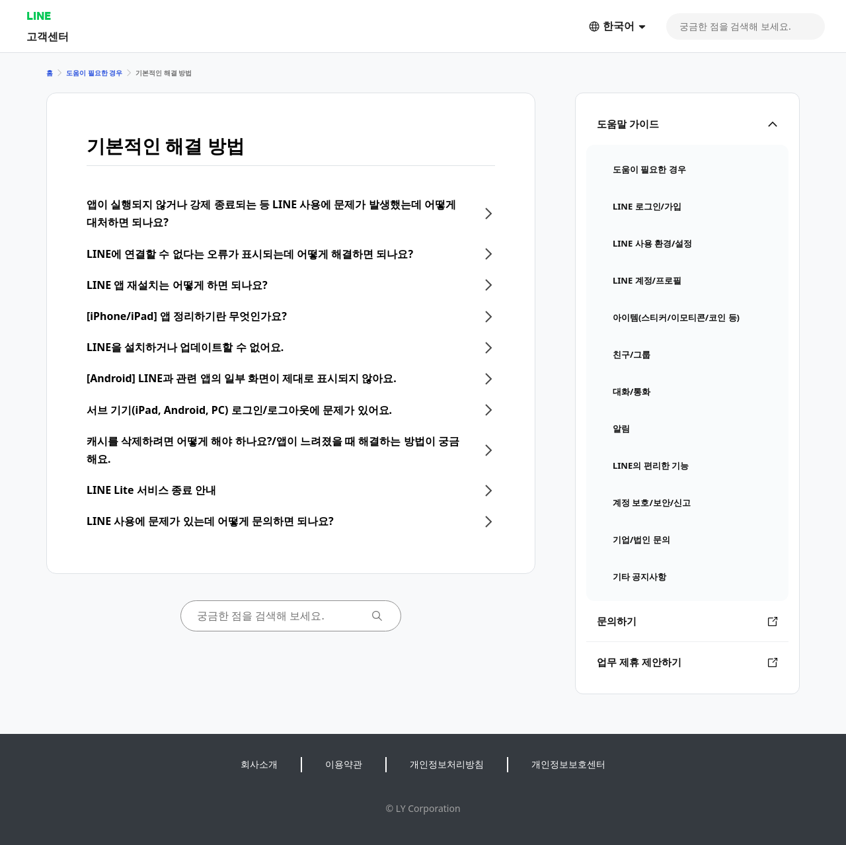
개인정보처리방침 (447, 764)
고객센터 (47, 36)
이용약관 (343, 764)
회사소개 (259, 764)
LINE (38, 15)
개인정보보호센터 (568, 764)
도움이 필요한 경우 (94, 72)
